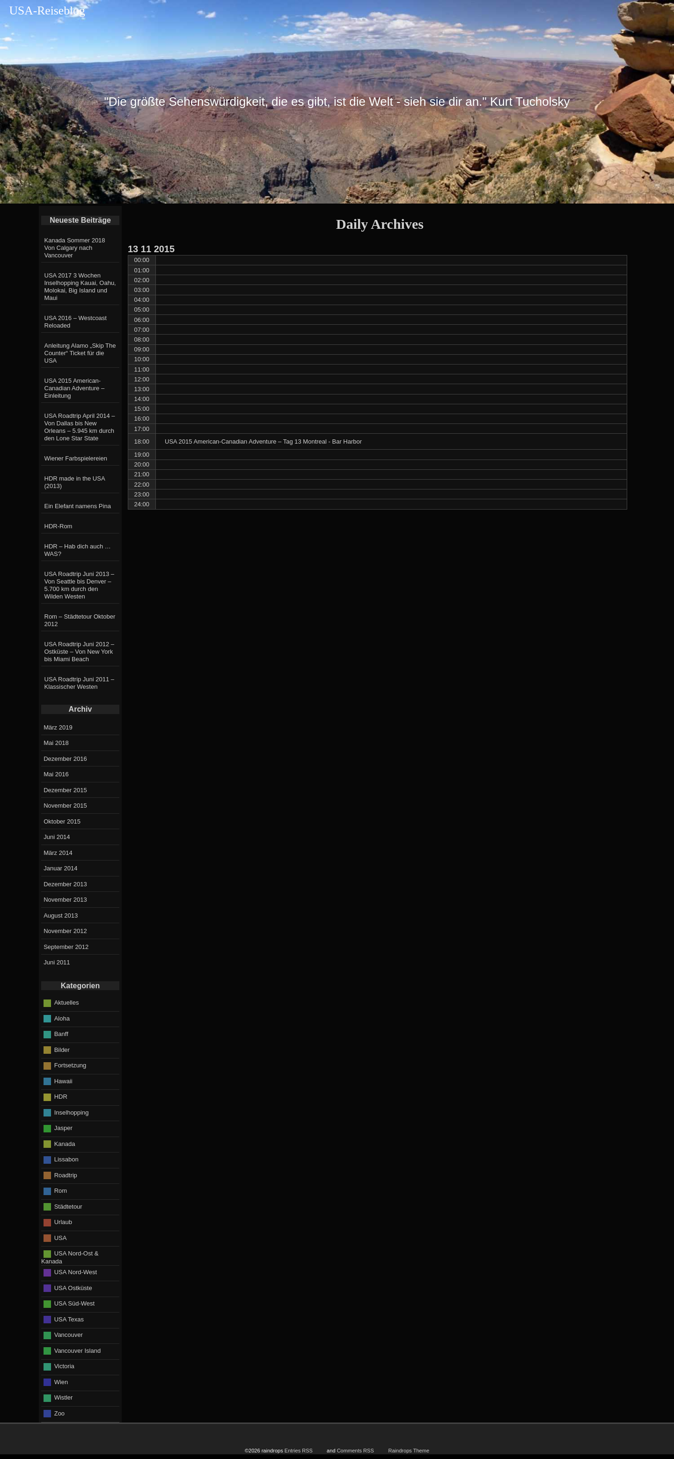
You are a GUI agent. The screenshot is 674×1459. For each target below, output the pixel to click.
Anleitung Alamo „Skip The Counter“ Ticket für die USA (80, 353)
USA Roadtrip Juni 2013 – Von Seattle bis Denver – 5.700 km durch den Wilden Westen (79, 585)
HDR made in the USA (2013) (74, 482)
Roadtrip (65, 1174)
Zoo (59, 1413)
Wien (61, 1382)
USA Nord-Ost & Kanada (69, 1257)
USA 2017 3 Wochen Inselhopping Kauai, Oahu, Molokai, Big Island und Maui (80, 286)
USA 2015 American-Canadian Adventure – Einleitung (74, 388)
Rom (60, 1190)
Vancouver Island (77, 1350)
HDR (60, 1096)
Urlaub (63, 1222)
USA (60, 1237)
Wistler (63, 1397)
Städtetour (68, 1206)
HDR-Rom (58, 526)
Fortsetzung (70, 1065)
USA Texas (69, 1319)
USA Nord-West (75, 1272)
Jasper (63, 1127)
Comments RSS (355, 1450)
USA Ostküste (73, 1287)
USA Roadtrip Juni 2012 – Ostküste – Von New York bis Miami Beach (79, 652)
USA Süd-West (74, 1303)
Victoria (64, 1366)
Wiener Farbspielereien (75, 458)
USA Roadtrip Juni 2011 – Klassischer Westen (79, 683)
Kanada (64, 1143)
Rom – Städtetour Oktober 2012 (80, 620)
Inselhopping (71, 1112)
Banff (61, 1033)
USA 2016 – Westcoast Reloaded (75, 321)
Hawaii (63, 1080)
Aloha (62, 1017)
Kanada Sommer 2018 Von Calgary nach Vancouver (74, 248)
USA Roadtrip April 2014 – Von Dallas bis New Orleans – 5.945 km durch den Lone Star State (79, 427)
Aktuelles (66, 1002)
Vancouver (68, 1334)
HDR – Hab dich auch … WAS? (77, 550)
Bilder (62, 1049)
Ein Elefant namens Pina (77, 506)
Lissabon (66, 1159)
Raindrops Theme (408, 1450)
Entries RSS (299, 1450)
